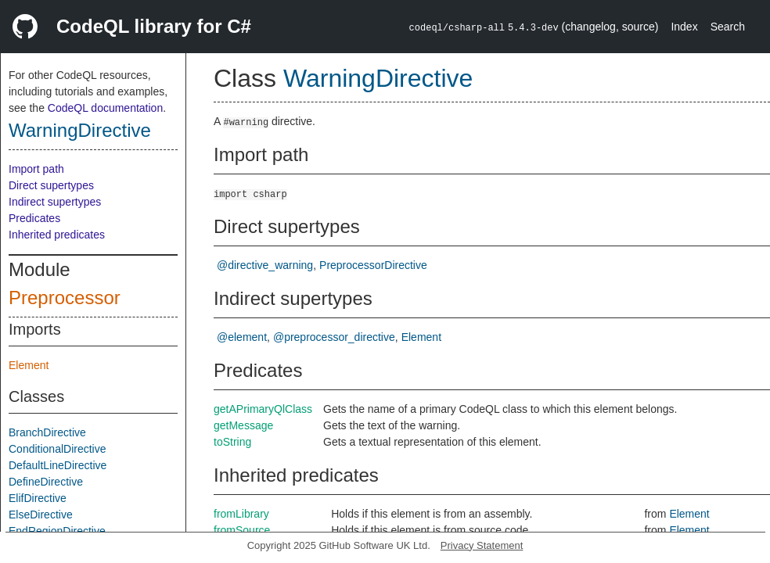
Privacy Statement (482, 545)
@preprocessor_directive (334, 337)
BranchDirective (47, 432)
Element (29, 365)
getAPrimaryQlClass (263, 409)
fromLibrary (241, 513)
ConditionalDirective (57, 449)
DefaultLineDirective (57, 465)
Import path (36, 169)
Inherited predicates (57, 234)
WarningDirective (80, 130)
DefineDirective (46, 481)
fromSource (242, 530)
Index (684, 26)
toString (232, 442)
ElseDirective (41, 514)
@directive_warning (265, 265)
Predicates (34, 218)
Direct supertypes (51, 185)
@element (242, 337)
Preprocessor (65, 297)
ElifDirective (38, 498)
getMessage (243, 425)
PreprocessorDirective (373, 265)
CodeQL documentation (105, 108)
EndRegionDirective (57, 531)
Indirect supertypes (55, 201)
